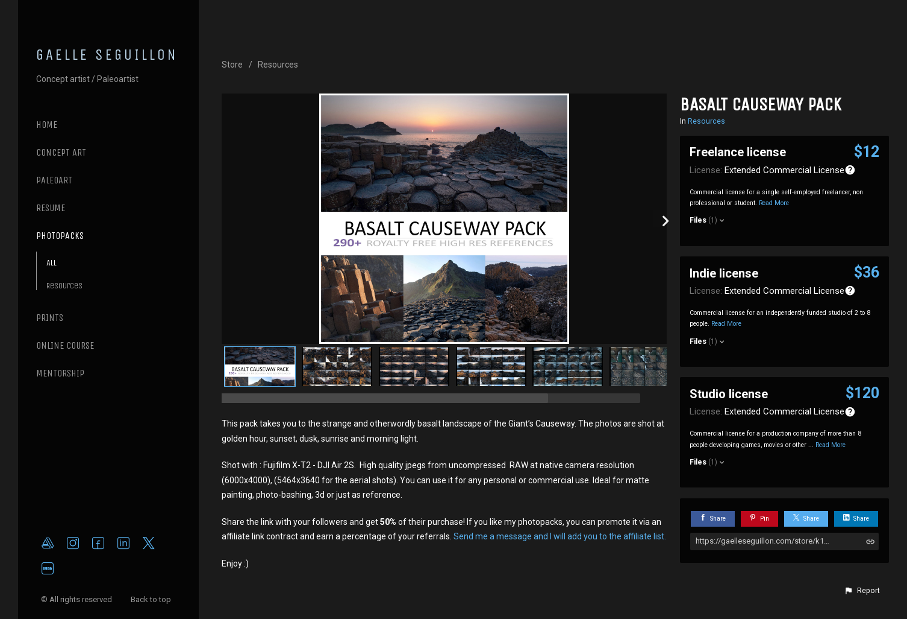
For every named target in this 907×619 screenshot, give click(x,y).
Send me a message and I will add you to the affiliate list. (560, 536)
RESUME (50, 208)
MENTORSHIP (60, 373)
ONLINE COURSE (65, 345)
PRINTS (49, 317)
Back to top (152, 599)
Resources (64, 286)
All (51, 263)
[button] (862, 590)
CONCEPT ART (61, 152)
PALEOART (54, 180)
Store (232, 64)
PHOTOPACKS (60, 235)
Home (46, 124)
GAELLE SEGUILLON (107, 55)
